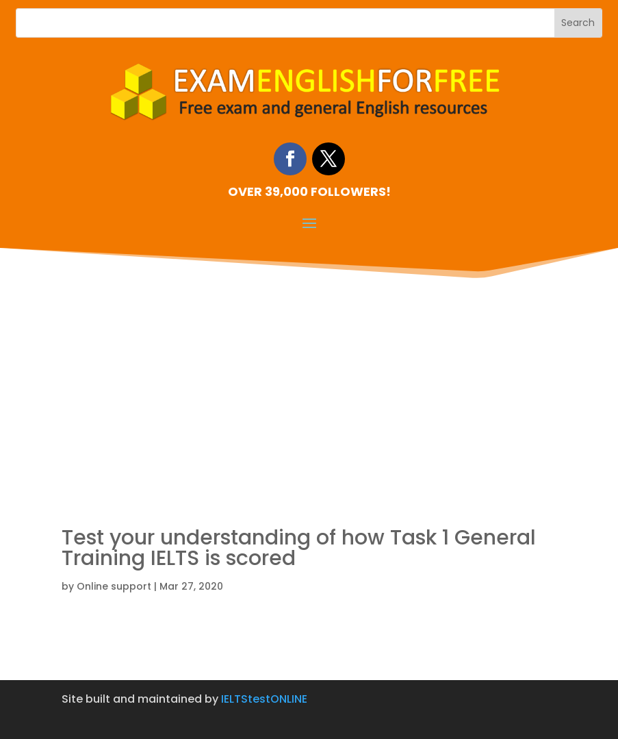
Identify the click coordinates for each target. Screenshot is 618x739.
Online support (114, 586)
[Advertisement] (309, 385)
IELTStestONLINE (264, 699)
